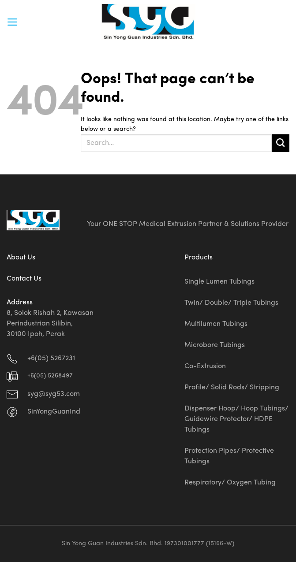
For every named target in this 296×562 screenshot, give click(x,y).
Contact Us (24, 278)
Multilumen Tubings (215, 324)
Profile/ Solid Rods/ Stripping (231, 387)
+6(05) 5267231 (51, 358)
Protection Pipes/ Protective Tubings (229, 456)
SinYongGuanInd (53, 411)
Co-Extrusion (205, 366)
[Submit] (280, 143)
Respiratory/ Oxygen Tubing (230, 482)
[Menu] (13, 22)
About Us (21, 257)
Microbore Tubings (214, 345)
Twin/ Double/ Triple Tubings (231, 303)
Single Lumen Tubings (219, 281)
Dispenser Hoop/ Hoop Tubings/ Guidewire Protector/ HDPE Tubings (236, 419)
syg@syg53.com (53, 394)
